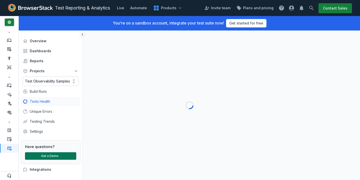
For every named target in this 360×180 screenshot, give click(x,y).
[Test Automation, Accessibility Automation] (9, 103)
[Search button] (314, 8)
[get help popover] (284, 8)
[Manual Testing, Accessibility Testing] (9, 58)
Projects (37, 71)
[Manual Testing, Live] (9, 40)
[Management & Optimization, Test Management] (9, 130)
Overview (37, 41)
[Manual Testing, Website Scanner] (9, 67)
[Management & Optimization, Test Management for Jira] (9, 139)
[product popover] (164, 8)
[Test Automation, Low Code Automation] (9, 94)
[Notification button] (304, 8)
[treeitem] (50, 41)
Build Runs (38, 92)
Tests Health (39, 102)
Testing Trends (41, 122)
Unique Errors (40, 112)
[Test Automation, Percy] (9, 112)
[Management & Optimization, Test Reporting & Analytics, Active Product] (9, 148)
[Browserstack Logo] (30, 8)
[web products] (9, 22)
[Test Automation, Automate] (9, 85)
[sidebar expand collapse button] (82, 34)
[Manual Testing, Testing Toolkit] (9, 49)
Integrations (40, 170)
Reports (36, 61)
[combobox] (50, 81)
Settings (36, 132)
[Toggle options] (73, 81)
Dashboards (40, 51)
